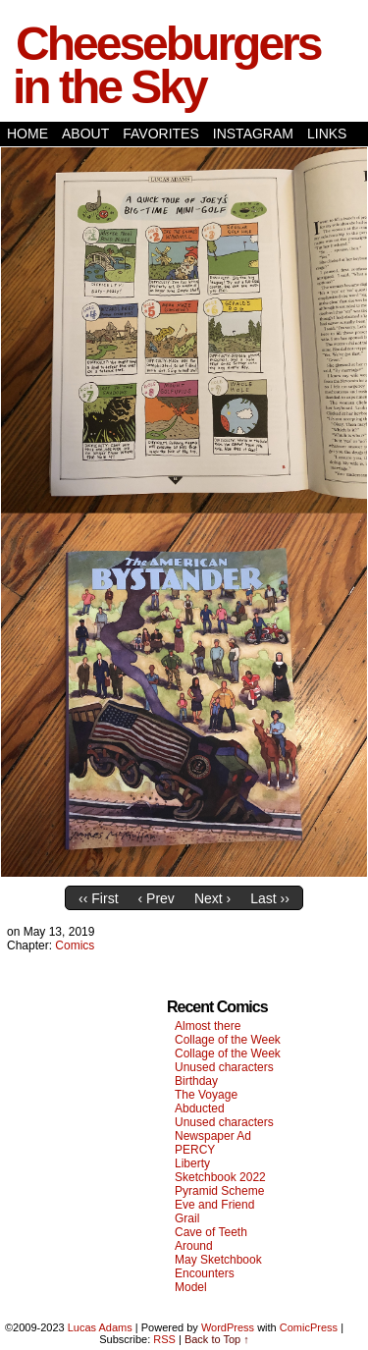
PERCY (195, 1150)
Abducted (200, 1108)
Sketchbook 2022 (220, 1177)
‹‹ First (98, 898)
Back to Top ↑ (216, 1339)
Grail (187, 1218)
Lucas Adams (100, 1327)
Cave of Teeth (211, 1232)
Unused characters (224, 1067)
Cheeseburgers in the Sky (166, 65)
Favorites (161, 133)
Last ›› (269, 898)
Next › (212, 898)
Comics (74, 945)
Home (27, 133)
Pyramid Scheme (219, 1191)
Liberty (192, 1163)
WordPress (227, 1327)
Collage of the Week (228, 1040)
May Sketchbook (218, 1260)
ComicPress (309, 1327)
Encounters (205, 1273)
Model (191, 1287)
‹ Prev (156, 898)
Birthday (196, 1081)
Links (326, 133)
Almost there (207, 1026)
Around (194, 1246)
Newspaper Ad (213, 1136)
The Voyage (206, 1095)
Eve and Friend (214, 1205)
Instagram (253, 133)
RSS (164, 1339)
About (85, 133)
